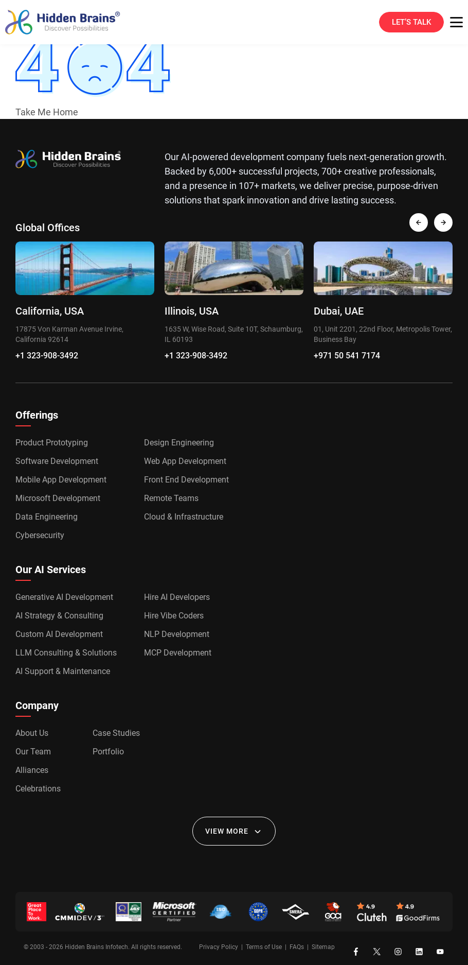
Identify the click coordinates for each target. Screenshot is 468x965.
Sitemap (323, 947)
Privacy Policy (218, 947)
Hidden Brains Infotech (96, 947)
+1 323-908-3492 (46, 355)
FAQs (297, 947)
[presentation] (418, 222)
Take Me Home (46, 112)
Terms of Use (264, 947)
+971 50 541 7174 (347, 355)
